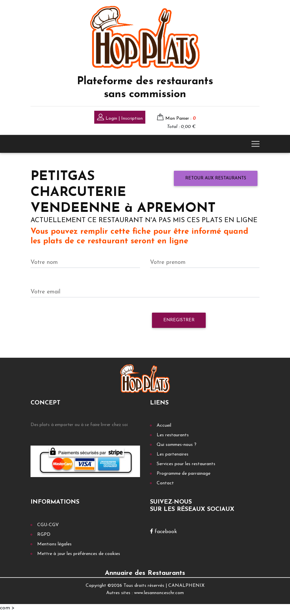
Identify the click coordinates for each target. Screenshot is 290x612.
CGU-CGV (48, 524)
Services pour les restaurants (186, 463)
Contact (165, 483)
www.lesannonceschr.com (159, 592)
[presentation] (81, 324)
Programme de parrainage (183, 473)
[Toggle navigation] (255, 144)
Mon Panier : (180, 118)
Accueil (164, 425)
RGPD (43, 534)
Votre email (45, 292)
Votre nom (44, 262)
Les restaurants (173, 435)
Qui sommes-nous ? (176, 444)
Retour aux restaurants (215, 178)
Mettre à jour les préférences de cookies (78, 553)
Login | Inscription (120, 118)
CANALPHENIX (186, 585)
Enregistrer (178, 320)
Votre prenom (167, 262)
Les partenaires (172, 454)
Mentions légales (54, 544)
